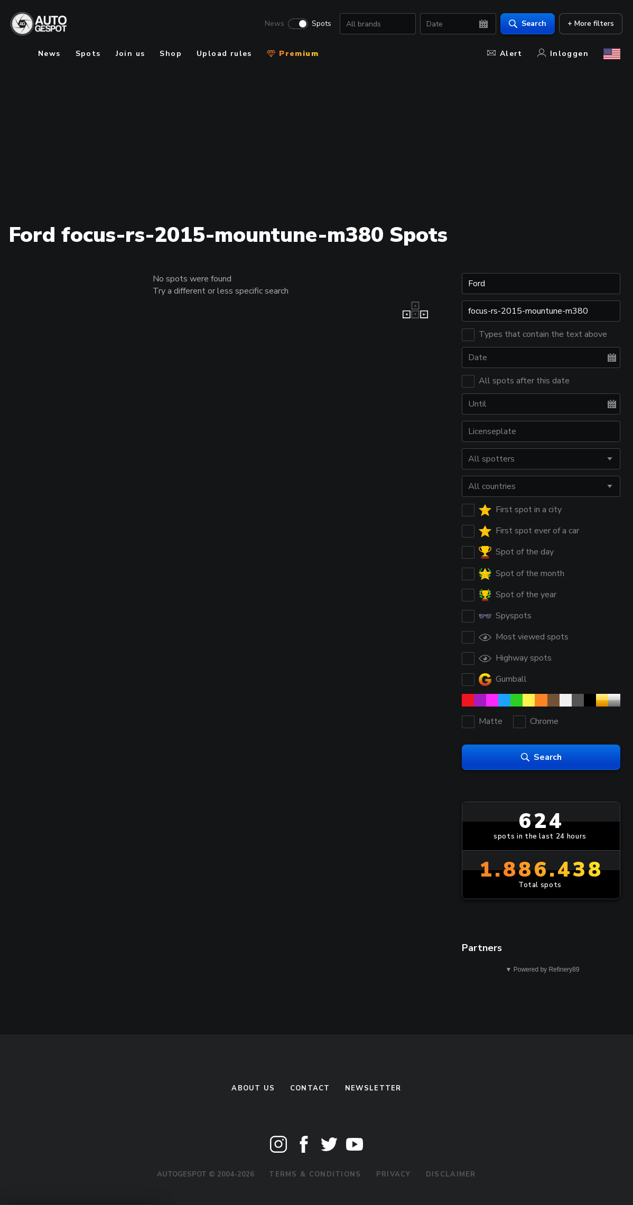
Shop (171, 54)
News (272, 24)
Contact (310, 1088)
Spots (319, 24)
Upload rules (224, 54)
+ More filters (588, 24)
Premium (293, 54)
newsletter (373, 1088)
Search (525, 24)
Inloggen (563, 54)
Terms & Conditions (315, 1174)
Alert (505, 54)
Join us (130, 54)
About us (253, 1088)
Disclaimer (451, 1174)
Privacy (393, 1174)
